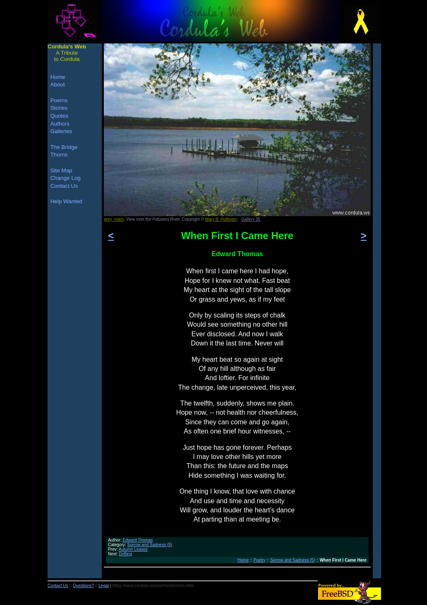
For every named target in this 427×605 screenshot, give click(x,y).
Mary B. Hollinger (221, 219)
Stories (59, 108)
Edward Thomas (138, 540)
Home (243, 560)
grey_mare (114, 219)
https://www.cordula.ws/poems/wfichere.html (153, 585)
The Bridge (64, 147)
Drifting (125, 554)
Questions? (83, 585)
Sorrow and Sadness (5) (149, 544)
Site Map (61, 170)
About (57, 84)
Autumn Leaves (133, 549)
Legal (103, 585)
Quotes (59, 116)
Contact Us (64, 186)
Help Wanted (66, 201)
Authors (60, 124)
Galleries (61, 131)
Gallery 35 (251, 219)
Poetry (260, 560)
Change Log (65, 178)
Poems (59, 100)
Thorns (59, 154)
